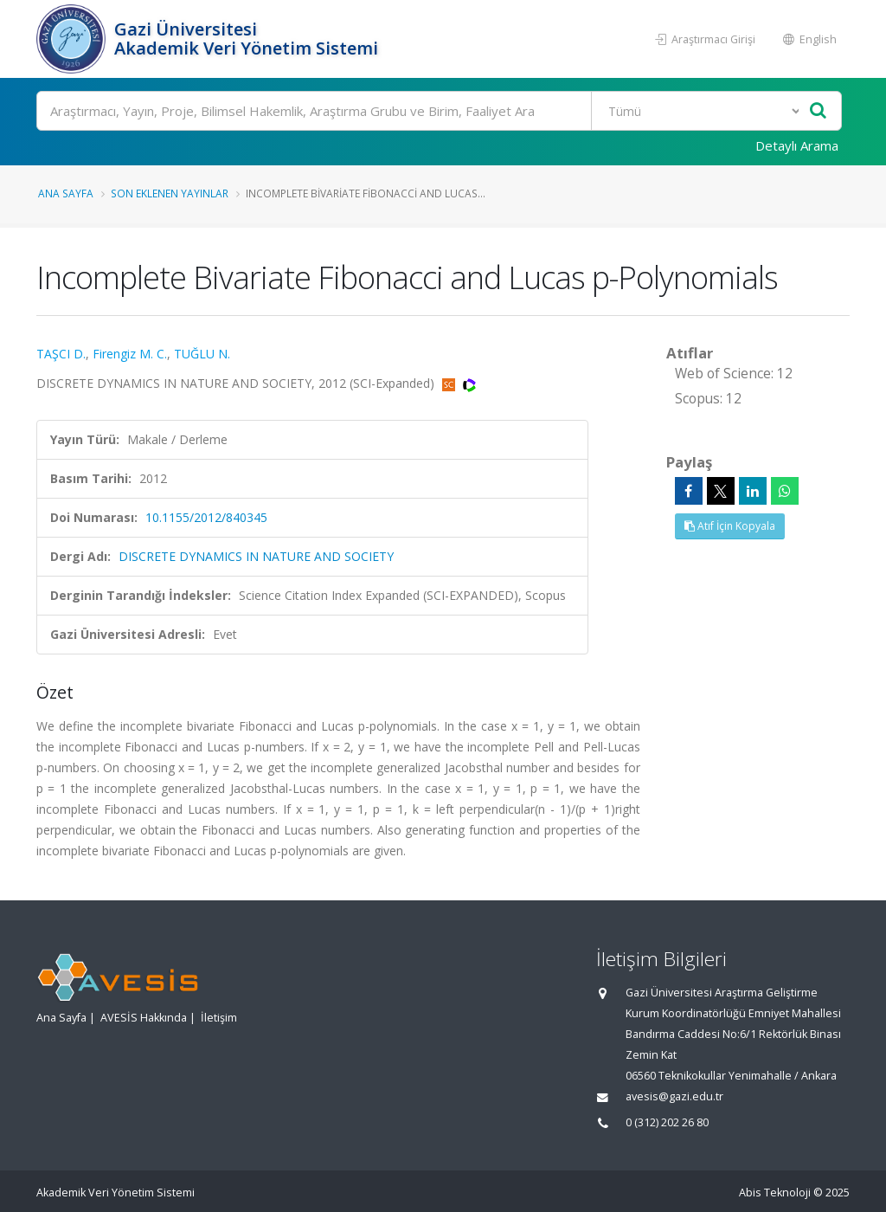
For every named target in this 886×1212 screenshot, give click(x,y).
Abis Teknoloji (775, 1192)
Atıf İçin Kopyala (729, 526)
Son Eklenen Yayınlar (169, 193)
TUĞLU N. (202, 353)
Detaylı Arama (796, 145)
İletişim (219, 1017)
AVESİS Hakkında (143, 1017)
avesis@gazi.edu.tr (674, 1096)
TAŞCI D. (61, 353)
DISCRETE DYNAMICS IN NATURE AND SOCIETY (256, 556)
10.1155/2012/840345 (206, 517)
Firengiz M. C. (130, 353)
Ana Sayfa (65, 193)
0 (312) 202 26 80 (667, 1122)
